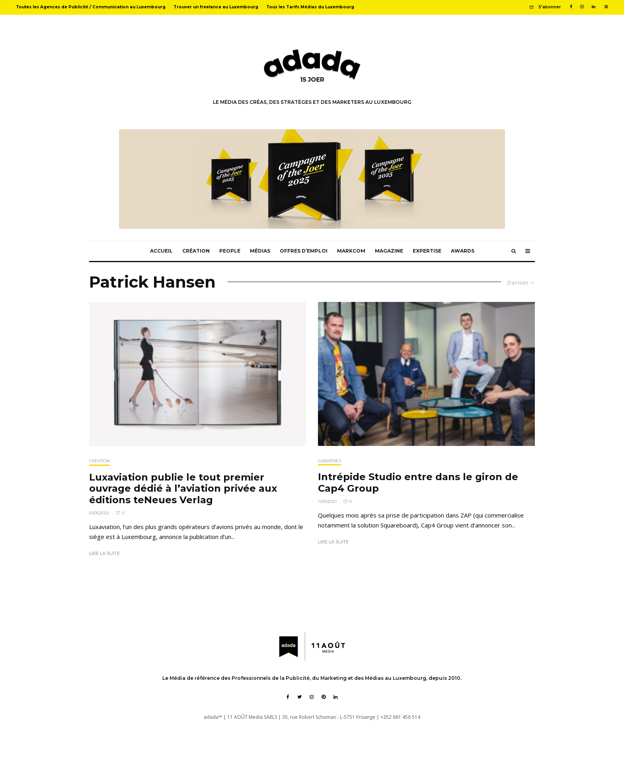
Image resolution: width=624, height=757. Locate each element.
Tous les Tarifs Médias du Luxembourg (310, 7)
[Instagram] (582, 7)
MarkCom (351, 251)
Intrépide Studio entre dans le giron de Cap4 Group (418, 482)
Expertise (427, 251)
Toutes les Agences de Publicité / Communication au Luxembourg (91, 7)
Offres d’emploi (304, 251)
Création (196, 251)
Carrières (329, 460)
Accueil (161, 251)
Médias (260, 251)
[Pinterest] (324, 697)
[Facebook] (571, 7)
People (229, 251)
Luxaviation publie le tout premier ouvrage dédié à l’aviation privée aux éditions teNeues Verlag (183, 489)
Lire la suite (104, 553)
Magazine (389, 251)
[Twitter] (299, 697)
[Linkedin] (593, 7)
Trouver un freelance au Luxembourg (216, 7)
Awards (462, 251)
